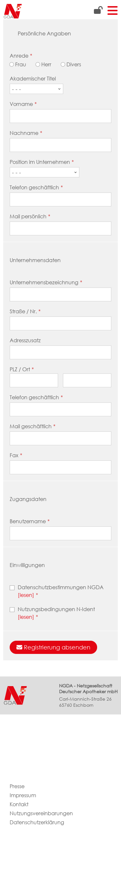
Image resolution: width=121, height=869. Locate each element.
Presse (17, 786)
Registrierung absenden (53, 647)
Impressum (23, 795)
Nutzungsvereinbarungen (41, 813)
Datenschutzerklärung (37, 822)
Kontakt (19, 804)
